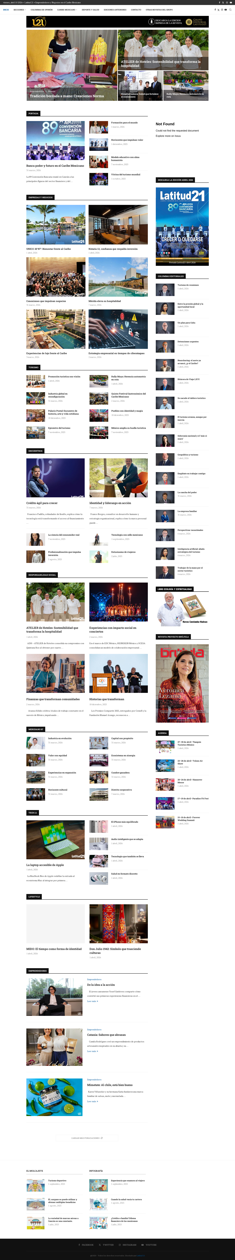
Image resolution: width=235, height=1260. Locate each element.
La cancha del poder (187, 492)
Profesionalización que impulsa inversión (64, 553)
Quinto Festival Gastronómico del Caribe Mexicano (128, 395)
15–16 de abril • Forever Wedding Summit (189, 818)
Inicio (6, 9)
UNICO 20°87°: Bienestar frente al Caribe (48, 248)
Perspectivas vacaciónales (191, 529)
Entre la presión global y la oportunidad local (190, 305)
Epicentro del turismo (59, 427)
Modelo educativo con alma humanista (125, 159)
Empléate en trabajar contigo (191, 473)
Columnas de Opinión (42, 9)
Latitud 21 (141, 1255)
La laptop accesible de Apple (45, 865)
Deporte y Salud (90, 9)
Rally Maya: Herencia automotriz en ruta (185, 95)
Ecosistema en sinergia (123, 755)
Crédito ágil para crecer (42, 503)
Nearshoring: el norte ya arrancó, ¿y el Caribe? (189, 361)
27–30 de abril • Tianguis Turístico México (189, 743)
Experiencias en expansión (62, 772)
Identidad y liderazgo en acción (110, 503)
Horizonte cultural (57, 789)
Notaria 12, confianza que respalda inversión (113, 248)
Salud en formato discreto (124, 873)
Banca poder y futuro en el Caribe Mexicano (55, 165)
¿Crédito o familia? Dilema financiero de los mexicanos (124, 1219)
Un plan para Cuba (186, 322)
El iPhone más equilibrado (124, 821)
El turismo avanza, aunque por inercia (192, 418)
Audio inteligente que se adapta (127, 839)
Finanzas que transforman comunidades (53, 699)
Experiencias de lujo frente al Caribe (46, 353)
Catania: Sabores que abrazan (106, 1035)
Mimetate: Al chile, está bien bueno (110, 1085)
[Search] (230, 9)
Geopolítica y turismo (188, 454)
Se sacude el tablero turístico (192, 398)
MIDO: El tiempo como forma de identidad (54, 949)
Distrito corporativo (121, 789)
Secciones (19, 9)
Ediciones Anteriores (115, 9)
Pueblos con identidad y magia (127, 410)
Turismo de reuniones (188, 284)
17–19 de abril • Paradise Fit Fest (193, 798)
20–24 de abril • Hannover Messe (190, 781)
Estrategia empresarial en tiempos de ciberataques (117, 353)
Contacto (136, 9)
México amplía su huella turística (128, 427)
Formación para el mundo (124, 122)
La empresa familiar (187, 511)
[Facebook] (219, 2)
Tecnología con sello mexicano (127, 534)
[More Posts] (87, 1138)
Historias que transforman (106, 699)
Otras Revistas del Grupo (159, 9)
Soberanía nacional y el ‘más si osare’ (192, 437)
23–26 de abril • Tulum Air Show (190, 762)
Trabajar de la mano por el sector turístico (190, 569)
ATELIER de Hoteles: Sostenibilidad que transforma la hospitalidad (52, 629)
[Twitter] (223, 2)
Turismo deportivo (57, 1180)
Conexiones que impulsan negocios (46, 301)
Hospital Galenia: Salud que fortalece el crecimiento (139, 95)
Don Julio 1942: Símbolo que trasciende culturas (115, 951)
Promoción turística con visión (64, 376)
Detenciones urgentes (188, 341)
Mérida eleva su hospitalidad (105, 301)
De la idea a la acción (101, 985)
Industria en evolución (60, 738)
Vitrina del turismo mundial (125, 174)
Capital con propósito (122, 738)
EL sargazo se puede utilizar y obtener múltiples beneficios (62, 1201)
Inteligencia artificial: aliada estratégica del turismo (191, 550)
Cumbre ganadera (120, 772)
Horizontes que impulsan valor (127, 139)
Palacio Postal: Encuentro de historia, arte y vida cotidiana (63, 412)
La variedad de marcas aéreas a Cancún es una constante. (63, 1219)
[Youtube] (231, 2)
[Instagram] (227, 2)
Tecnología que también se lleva (127, 856)
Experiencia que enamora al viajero (128, 1180)
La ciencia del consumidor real (63, 534)
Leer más (92, 1001)
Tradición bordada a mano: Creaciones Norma (67, 96)
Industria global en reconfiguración (58, 395)
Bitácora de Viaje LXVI (189, 379)
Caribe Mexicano (66, 9)
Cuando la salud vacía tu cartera (126, 1199)
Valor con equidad (57, 755)
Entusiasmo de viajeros (123, 551)
